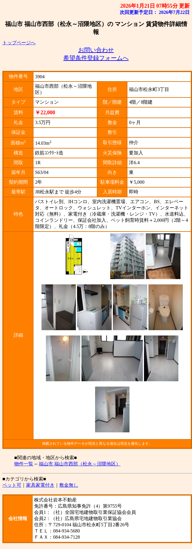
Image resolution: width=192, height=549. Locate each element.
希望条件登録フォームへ (96, 58)
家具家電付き (40, 485)
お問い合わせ (96, 50)
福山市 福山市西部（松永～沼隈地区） (80, 463)
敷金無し (68, 485)
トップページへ (19, 42)
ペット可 (11, 485)
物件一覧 (23, 463)
